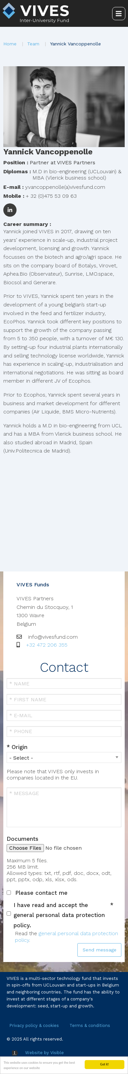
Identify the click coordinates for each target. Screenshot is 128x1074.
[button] (64, 106)
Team (33, 43)
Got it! (104, 1064)
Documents (22, 838)
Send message (99, 949)
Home (10, 43)
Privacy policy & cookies (34, 1025)
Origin (19, 747)
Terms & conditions (89, 1025)
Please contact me (41, 892)
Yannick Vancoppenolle (75, 43)
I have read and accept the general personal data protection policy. (59, 915)
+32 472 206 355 (46, 645)
